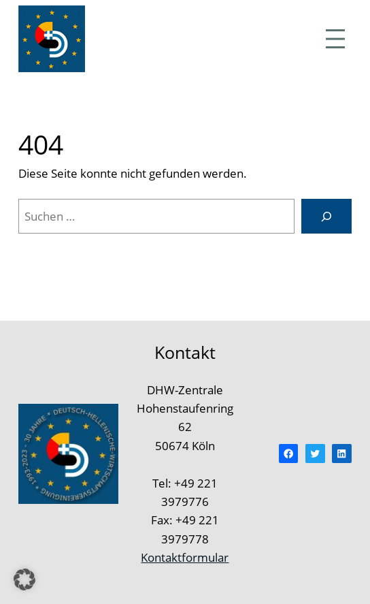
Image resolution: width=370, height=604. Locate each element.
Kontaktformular (185, 557)
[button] (24, 579)
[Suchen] (326, 216)
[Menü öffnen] (335, 38)
